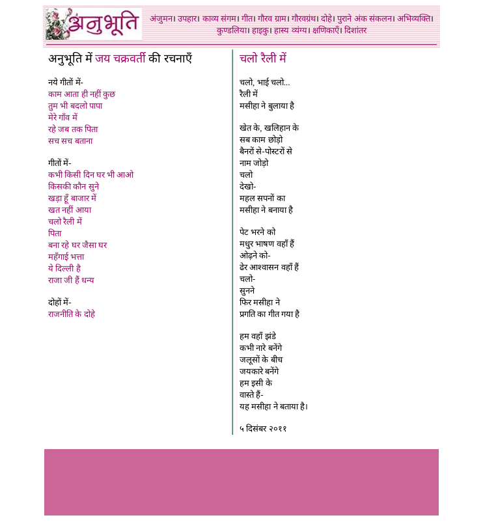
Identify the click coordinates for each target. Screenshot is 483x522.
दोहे (326, 18)
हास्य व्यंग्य (290, 30)
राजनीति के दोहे (71, 314)
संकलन (380, 18)
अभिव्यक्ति (413, 18)
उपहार (187, 18)
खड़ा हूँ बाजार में (72, 198)
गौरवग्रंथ (304, 18)
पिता (54, 233)
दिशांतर (355, 30)
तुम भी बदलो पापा (75, 106)
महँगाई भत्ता (66, 257)
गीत (247, 18)
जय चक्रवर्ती (120, 58)
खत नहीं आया (69, 210)
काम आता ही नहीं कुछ (81, 94)
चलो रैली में (65, 222)
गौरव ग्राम (272, 18)
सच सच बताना (70, 141)
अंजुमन (161, 18)
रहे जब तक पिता (73, 129)
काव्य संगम (219, 18)
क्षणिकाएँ (325, 30)
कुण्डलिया (232, 30)
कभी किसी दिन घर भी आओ (90, 175)
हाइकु (260, 30)
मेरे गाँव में (62, 117)
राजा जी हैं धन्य (71, 280)
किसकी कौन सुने (73, 186)
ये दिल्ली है (64, 268)
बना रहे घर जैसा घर (77, 245)
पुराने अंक (351, 18)
